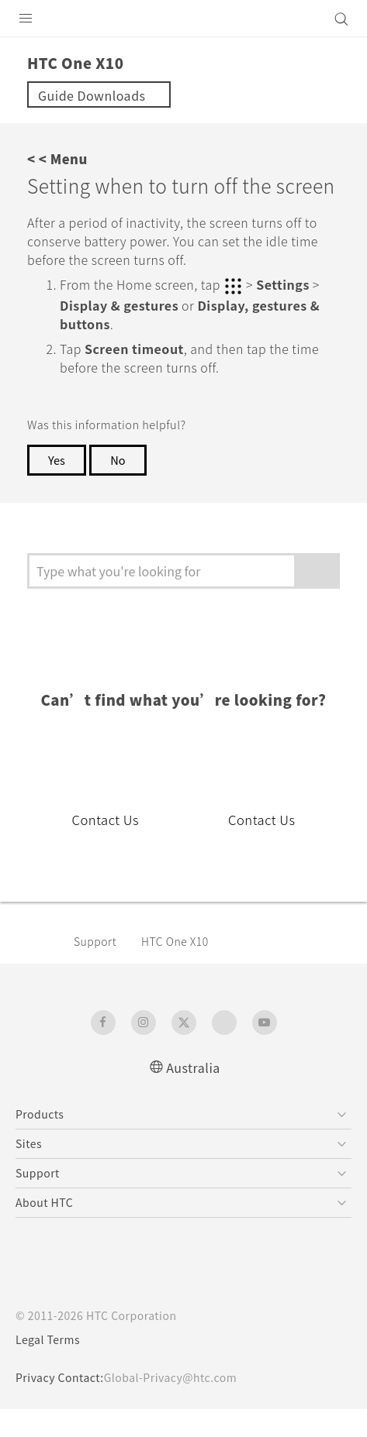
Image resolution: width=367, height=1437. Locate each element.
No (121, 487)
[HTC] (184, 18)
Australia (193, 1094)
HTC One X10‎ (184, 968)
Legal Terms (51, 1367)
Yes (57, 487)
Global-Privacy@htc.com (181, 1405)
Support (98, 968)
